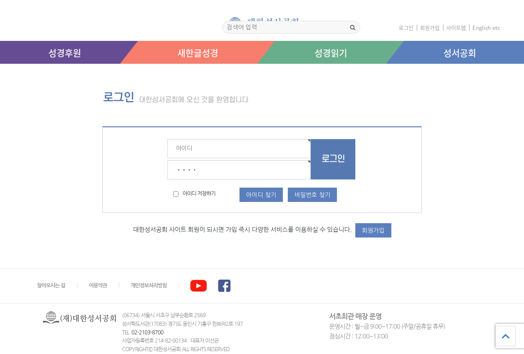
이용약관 (98, 285)
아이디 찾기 (261, 195)
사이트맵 (456, 27)
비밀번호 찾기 (312, 195)
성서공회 (459, 52)
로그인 (406, 27)
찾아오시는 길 (51, 285)
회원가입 (430, 27)
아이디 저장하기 (199, 193)
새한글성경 (197, 52)
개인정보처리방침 (149, 285)
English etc (486, 27)
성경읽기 (330, 52)
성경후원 (64, 52)
